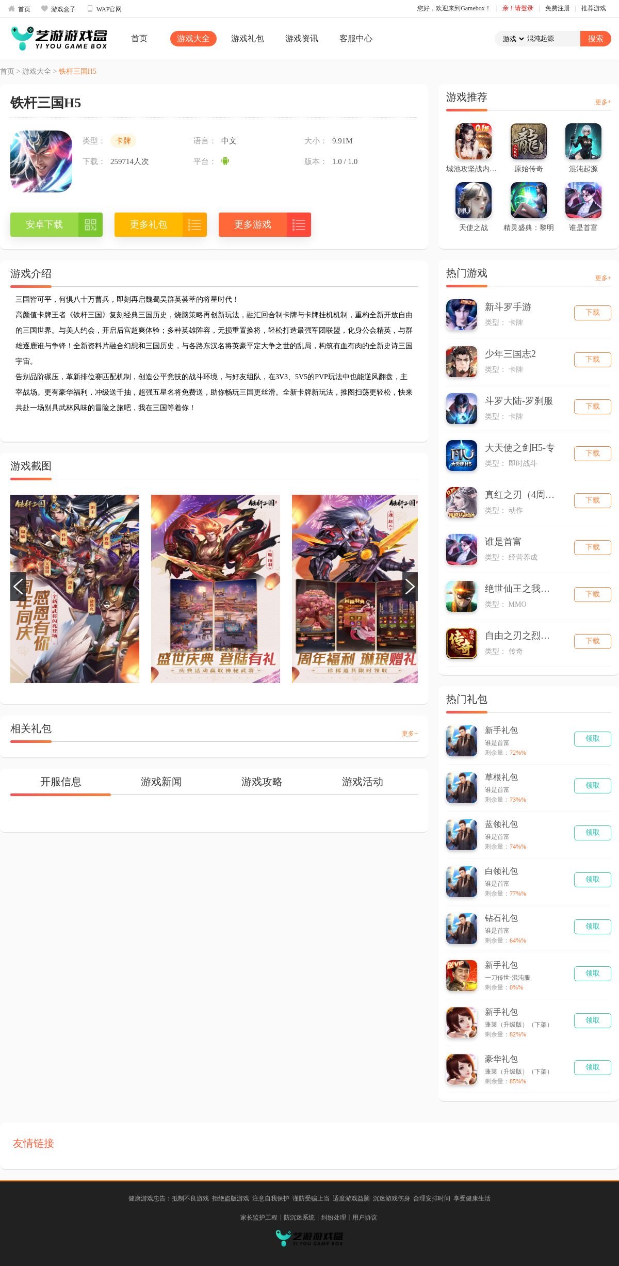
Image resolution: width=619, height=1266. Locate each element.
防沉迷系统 (299, 1217)
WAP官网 (104, 9)
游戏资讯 (301, 38)
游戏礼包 (247, 38)
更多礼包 (148, 224)
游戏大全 (193, 38)
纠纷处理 (333, 1217)
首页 (19, 9)
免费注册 (557, 8)
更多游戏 (252, 224)
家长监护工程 (259, 1217)
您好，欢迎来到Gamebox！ (454, 8)
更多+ (410, 733)
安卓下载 (44, 224)
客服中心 (355, 38)
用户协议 (364, 1217)
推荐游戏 (593, 8)
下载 (592, 312)
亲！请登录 (517, 8)
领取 (592, 738)
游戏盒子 (58, 9)
